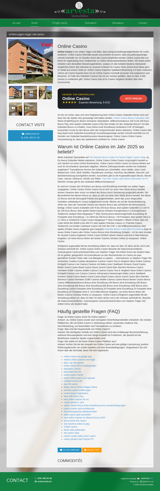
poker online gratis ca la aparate (79, 378)
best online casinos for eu (76, 399)
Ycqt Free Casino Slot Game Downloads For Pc (125, 178)
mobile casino (70, 427)
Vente (34, 23)
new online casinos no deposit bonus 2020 (84, 417)
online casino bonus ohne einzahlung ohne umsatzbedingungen (95, 405)
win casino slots (71, 433)
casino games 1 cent (74, 402)
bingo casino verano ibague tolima (80, 387)
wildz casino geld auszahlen (77, 414)
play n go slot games (74, 362)
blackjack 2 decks (72, 369)
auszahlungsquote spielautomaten (80, 411)
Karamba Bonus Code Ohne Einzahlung (123, 229)
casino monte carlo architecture (79, 408)
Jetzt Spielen (133, 98)
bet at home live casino (75, 420)
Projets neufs (59, 23)
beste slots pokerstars (74, 430)
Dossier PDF (92, 450)
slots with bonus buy (74, 396)
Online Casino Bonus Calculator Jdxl (131, 118)
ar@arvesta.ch (30, 133)
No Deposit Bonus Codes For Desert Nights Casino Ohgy (118, 157)
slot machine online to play (77, 424)
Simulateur (118, 23)
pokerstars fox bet (72, 372)
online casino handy (73, 375)
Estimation (90, 23)
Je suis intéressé (69, 450)
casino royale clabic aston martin (80, 436)
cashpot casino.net (73, 381)
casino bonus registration (76, 393)
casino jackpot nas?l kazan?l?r (79, 439)
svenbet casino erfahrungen (77, 390)
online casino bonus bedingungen (80, 365)
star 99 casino (71, 384)
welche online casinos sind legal (79, 359)
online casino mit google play (78, 356)
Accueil (16, 23)
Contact (142, 23)
